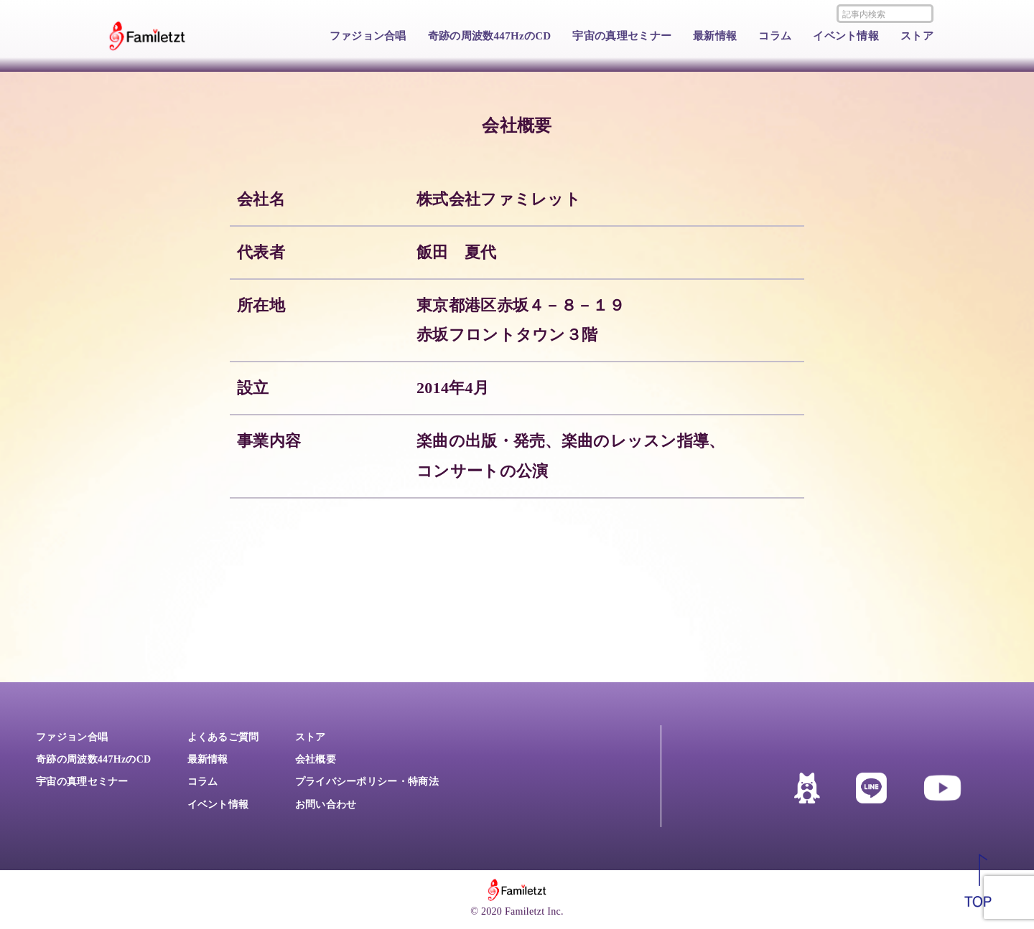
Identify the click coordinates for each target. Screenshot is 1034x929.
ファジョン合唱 (368, 36)
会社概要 (315, 759)
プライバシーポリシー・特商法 (367, 781)
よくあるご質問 (223, 737)
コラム (774, 36)
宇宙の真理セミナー (621, 36)
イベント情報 (846, 36)
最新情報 (715, 36)
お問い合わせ (326, 804)
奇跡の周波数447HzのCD (489, 36)
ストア (916, 36)
